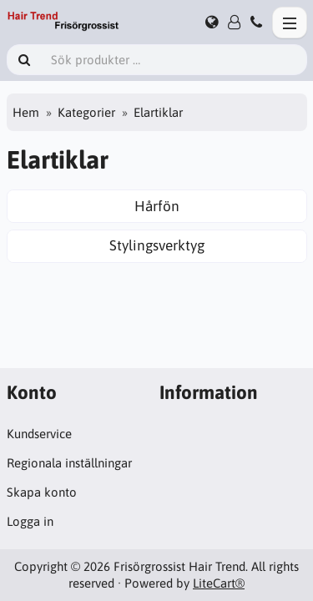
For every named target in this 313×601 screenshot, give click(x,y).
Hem (26, 112)
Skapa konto (42, 492)
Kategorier (86, 112)
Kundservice (39, 434)
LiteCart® (219, 583)
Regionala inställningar (69, 463)
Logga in (30, 521)
